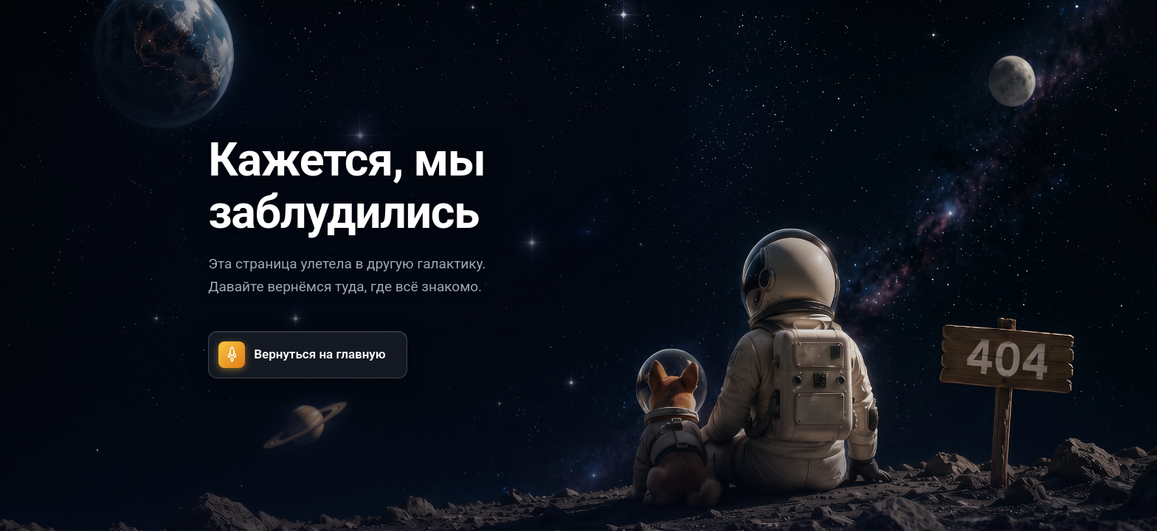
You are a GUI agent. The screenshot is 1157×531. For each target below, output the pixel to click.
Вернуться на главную (301, 354)
